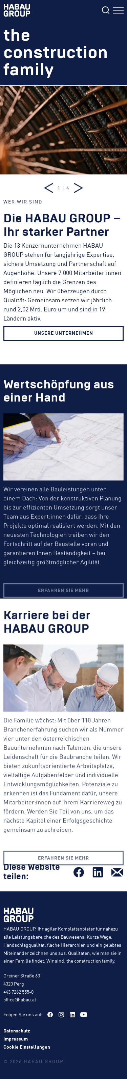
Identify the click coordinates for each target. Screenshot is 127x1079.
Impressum (15, 1038)
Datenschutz (16, 1030)
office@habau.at (19, 999)
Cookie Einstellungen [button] (26, 1046)
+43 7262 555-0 (18, 991)
